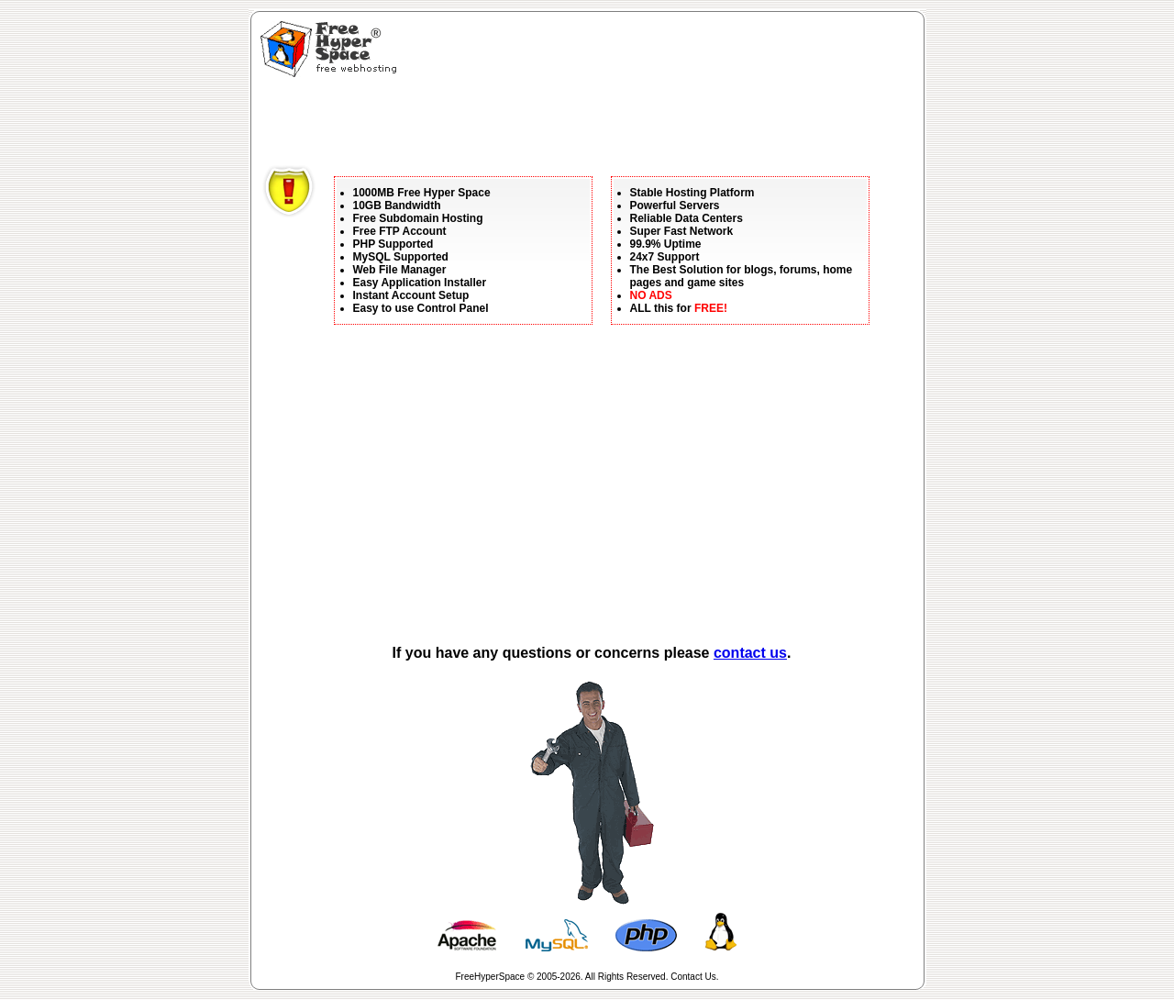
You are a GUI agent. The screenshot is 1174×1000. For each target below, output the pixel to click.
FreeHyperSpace (491, 977)
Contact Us (692, 977)
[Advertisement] (596, 124)
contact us (750, 653)
